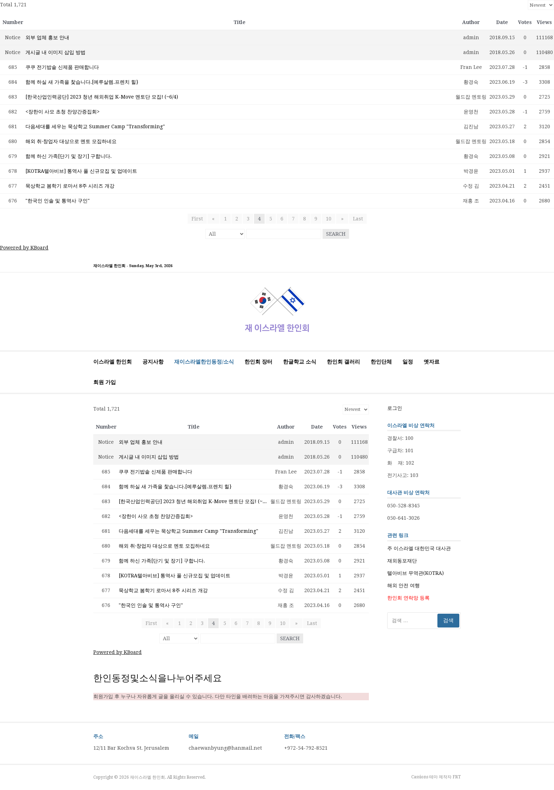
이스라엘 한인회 (112, 362)
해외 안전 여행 (403, 585)
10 (328, 219)
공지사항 (153, 362)
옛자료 (432, 362)
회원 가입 (104, 382)
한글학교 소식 (299, 362)
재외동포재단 (402, 561)
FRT (457, 776)
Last (356, 219)
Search (336, 234)
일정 (407, 362)
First (199, 219)
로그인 (394, 408)
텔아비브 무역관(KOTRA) (415, 573)
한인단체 (381, 362)
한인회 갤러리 (343, 362)
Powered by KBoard (24, 247)
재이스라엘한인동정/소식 (204, 362)
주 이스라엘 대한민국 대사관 (419, 548)
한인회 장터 (258, 362)
